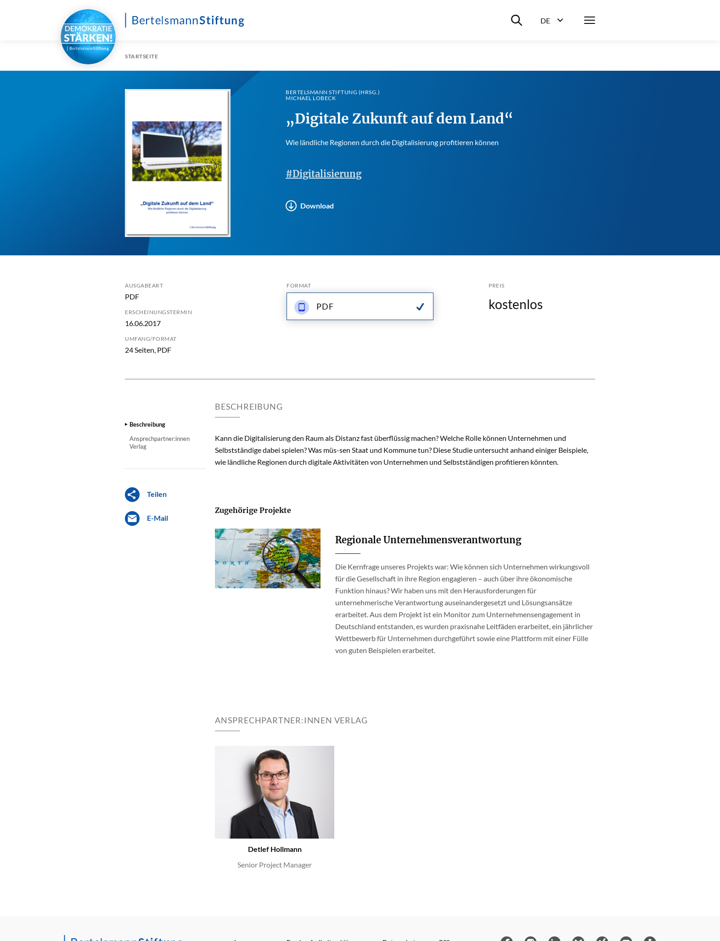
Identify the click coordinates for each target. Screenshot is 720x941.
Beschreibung (147, 424)
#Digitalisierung (323, 174)
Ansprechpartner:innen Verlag (159, 442)
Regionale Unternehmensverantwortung (428, 540)
